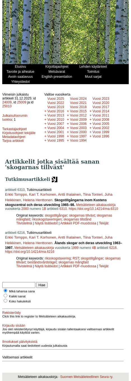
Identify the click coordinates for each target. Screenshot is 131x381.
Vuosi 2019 (55, 107)
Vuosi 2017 (101, 107)
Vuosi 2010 (55, 120)
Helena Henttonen (37, 200)
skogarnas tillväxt (82, 215)
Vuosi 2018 (78, 107)
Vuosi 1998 (55, 136)
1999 (75, 248)
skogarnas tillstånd (77, 219)
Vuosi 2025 (55, 99)
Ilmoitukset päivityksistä (19, 342)
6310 (63, 209)
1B (44, 209)
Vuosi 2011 (101, 115)
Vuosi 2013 (55, 115)
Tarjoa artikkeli (13, 141)
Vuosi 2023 (101, 99)
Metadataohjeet (13, 137)
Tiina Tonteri (92, 194)
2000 (25, 209)
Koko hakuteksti (20, 301)
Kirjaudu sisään (13, 325)
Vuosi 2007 (55, 124)
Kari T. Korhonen (42, 194)
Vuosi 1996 (101, 136)
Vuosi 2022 (55, 103)
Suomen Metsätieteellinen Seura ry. (86, 377)
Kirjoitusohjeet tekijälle (19, 133)
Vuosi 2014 (101, 111)
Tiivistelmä (24, 223)
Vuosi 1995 (55, 140)
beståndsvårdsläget (42, 262)
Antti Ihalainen (69, 194)
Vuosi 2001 (55, 132)
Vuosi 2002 (101, 128)
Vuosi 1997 (78, 136)
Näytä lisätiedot (47, 223)
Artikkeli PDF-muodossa (78, 223)
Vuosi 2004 (55, 128)
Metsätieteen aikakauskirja (95, 205)
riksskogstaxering (58, 258)
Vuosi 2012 (78, 115)
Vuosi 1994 (78, 140)
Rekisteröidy (11, 313)
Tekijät (104, 223)
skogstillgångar (56, 215)
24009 (6, 102)
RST (75, 258)
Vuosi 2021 (78, 103)
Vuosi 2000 (78, 132)
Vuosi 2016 (55, 111)
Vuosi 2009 (78, 120)
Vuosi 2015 (78, 111)
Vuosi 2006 (78, 124)
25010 (6, 106)
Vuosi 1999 (101, 132)
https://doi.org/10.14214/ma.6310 (93, 209)
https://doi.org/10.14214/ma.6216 (29, 252)
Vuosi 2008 (101, 120)
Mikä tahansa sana (22, 291)
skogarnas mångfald (74, 262)
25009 (21, 102)
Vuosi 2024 (78, 99)
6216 (113, 248)
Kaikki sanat (17, 296)
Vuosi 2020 (101, 103)
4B (94, 248)
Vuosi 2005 (101, 124)
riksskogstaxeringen (47, 219)
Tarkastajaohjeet (14, 129)
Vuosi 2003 (78, 128)
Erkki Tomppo (16, 194)
